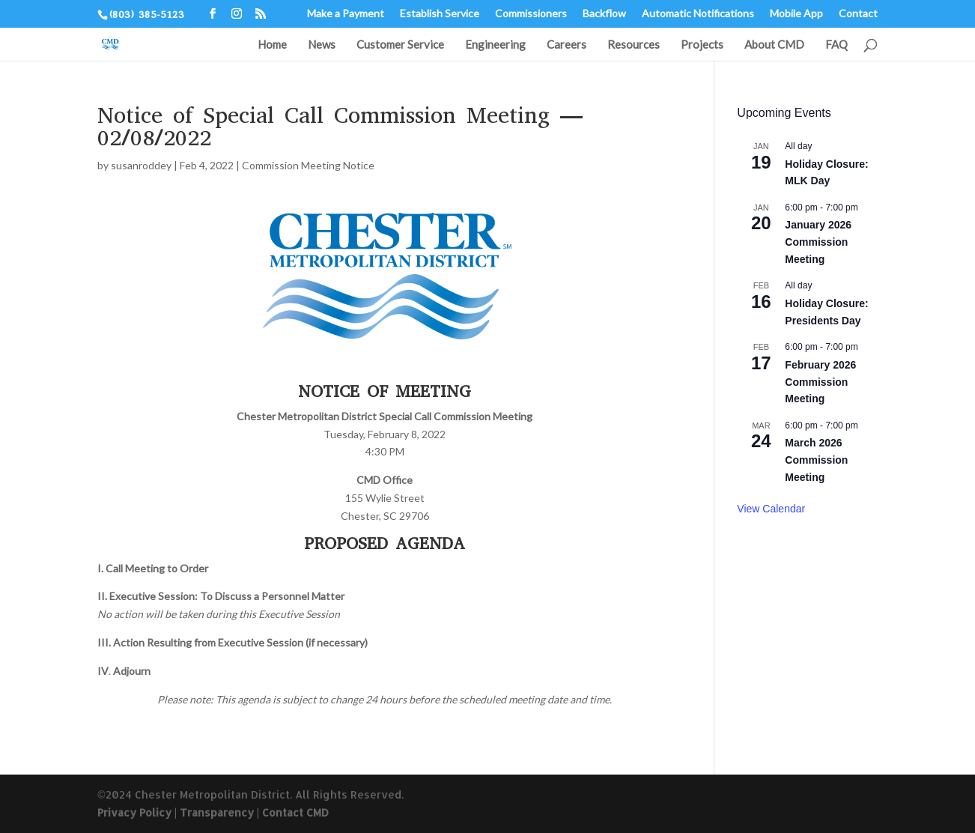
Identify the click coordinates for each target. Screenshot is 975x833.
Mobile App (796, 13)
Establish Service (439, 13)
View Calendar (771, 509)
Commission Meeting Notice (308, 165)
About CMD (774, 45)
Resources (633, 45)
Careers (566, 45)
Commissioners (531, 13)
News (321, 45)
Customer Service (400, 45)
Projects (702, 45)
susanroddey (141, 165)
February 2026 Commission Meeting (820, 382)
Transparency (217, 812)
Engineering (495, 45)
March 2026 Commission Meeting (816, 459)
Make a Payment (345, 13)
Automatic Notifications (698, 13)
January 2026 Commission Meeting (818, 241)
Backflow (604, 13)
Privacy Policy (134, 812)
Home (272, 45)
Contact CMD (295, 812)
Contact (858, 13)
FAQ (836, 45)
